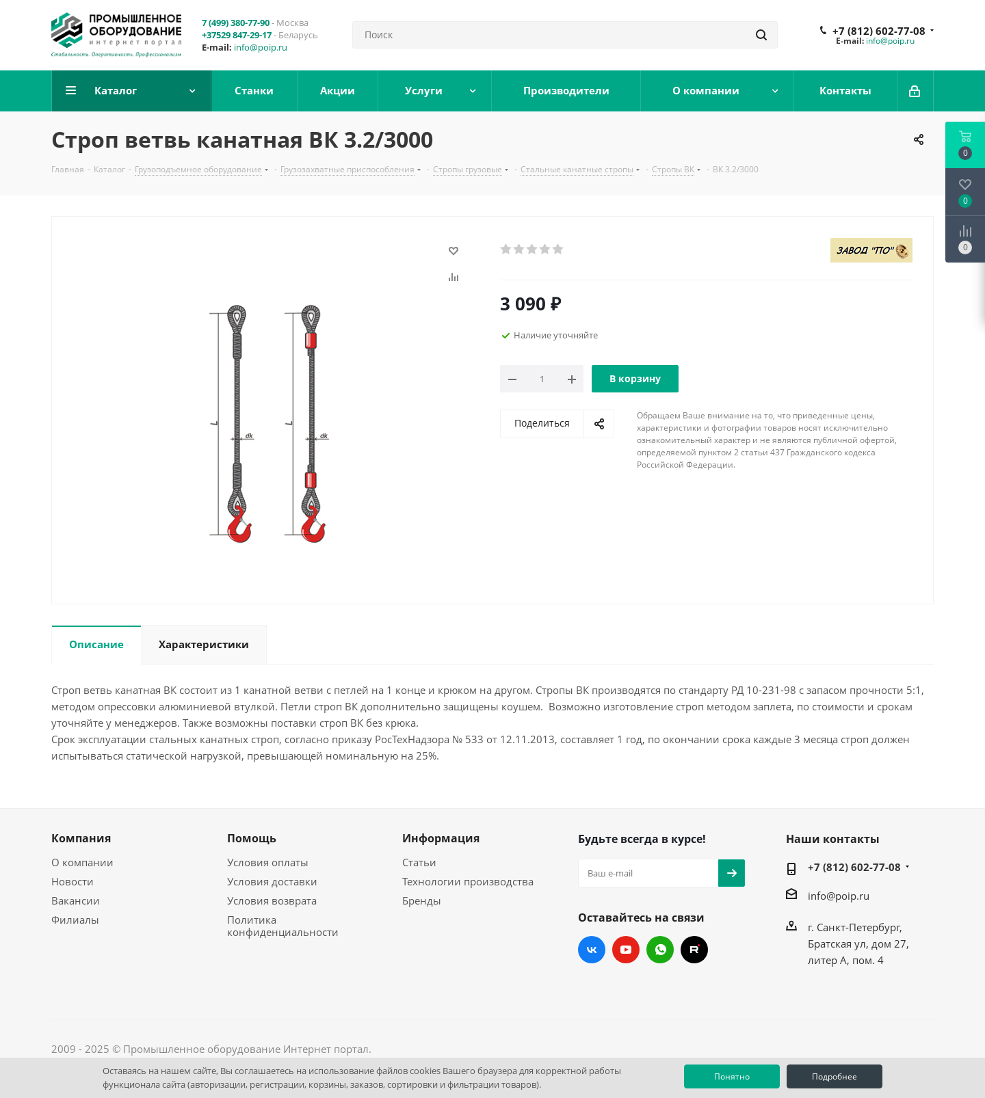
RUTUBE (694, 949)
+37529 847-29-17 (237, 35)
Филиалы (75, 919)
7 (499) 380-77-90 (236, 22)
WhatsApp (660, 949)
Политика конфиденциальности (283, 926)
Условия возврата (272, 900)
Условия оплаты (267, 862)
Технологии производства (468, 881)
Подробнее (834, 1076)
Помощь (251, 838)
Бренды (421, 900)
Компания (81, 838)
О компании (82, 862)
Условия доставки (272, 881)
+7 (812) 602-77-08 (878, 31)
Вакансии (75, 900)
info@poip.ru (260, 47)
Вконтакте (591, 949)
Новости (72, 881)
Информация (441, 838)
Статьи (419, 862)
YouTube (626, 949)
